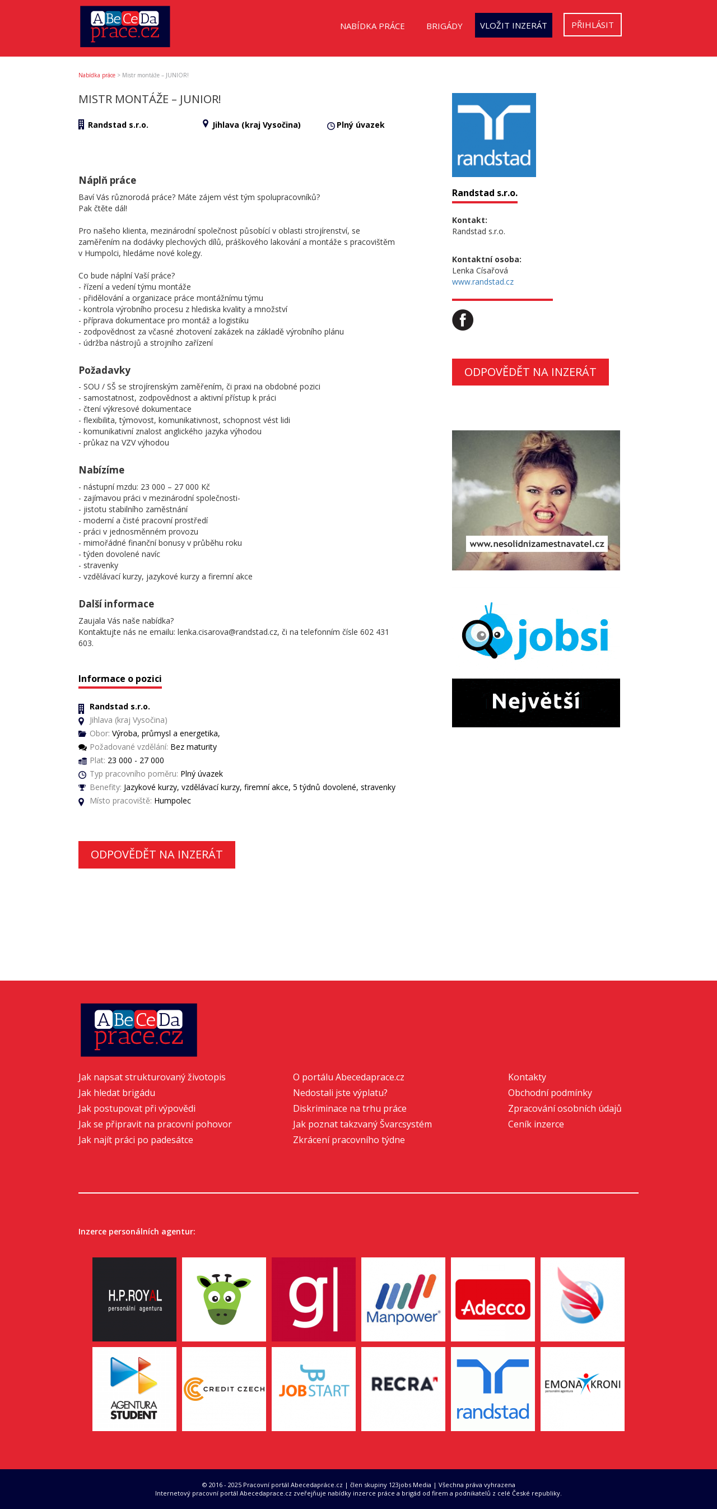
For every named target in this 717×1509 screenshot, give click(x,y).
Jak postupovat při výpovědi (136, 1108)
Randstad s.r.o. (118, 124)
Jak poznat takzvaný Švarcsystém (362, 1124)
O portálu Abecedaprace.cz (348, 1077)
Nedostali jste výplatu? (340, 1093)
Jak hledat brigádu (116, 1093)
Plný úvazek (361, 124)
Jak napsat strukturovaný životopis (152, 1077)
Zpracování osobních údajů (565, 1108)
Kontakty (527, 1077)
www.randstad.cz (483, 281)
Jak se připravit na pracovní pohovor (155, 1124)
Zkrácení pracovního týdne (349, 1140)
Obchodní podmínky (550, 1093)
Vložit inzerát (513, 25)
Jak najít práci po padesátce (135, 1140)
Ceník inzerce (536, 1124)
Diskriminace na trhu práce (350, 1108)
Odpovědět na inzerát (157, 854)
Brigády (444, 25)
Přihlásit (592, 24)
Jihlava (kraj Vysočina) (256, 124)
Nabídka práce (372, 25)
